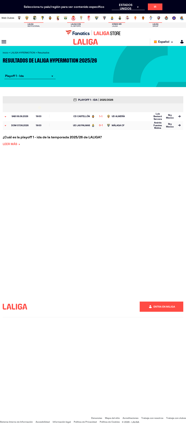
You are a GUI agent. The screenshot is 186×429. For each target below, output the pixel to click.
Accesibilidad (43, 422)
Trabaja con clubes (176, 418)
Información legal (62, 422)
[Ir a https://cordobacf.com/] (81, 18)
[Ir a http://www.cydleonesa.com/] (73, 18)
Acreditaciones (130, 418)
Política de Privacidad (85, 422)
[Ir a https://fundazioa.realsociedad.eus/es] (182, 18)
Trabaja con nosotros (152, 418)
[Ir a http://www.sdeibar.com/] (150, 18)
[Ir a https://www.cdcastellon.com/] (50, 18)
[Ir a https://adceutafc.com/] (58, 18)
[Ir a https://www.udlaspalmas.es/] (112, 18)
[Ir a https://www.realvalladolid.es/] (166, 18)
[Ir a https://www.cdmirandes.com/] (104, 18)
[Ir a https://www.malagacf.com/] (96, 18)
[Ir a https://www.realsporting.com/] (135, 18)
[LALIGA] (85, 42)
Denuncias (96, 418)
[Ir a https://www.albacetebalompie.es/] (19, 18)
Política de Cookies (110, 422)
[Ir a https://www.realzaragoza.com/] (143, 18)
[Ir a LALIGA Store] (93, 32)
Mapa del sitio (112, 418)
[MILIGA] (181, 41)
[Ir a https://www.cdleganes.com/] (65, 18)
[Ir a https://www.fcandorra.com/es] (174, 18)
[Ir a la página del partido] (179, 116)
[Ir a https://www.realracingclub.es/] (120, 18)
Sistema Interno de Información (16, 422)
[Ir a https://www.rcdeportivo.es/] (127, 18)
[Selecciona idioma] (164, 42)
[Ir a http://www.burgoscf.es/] (34, 18)
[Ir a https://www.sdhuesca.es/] (158, 18)
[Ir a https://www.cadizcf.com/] (42, 18)
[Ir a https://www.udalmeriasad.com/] (27, 18)
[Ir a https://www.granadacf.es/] (89, 18)
